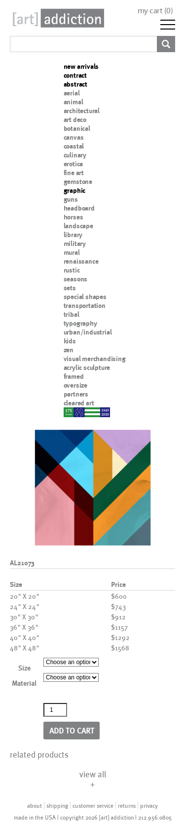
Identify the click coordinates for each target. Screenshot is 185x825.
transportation (85, 305)
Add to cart (71, 730)
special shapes (85, 297)
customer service (93, 805)
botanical (77, 128)
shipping (57, 805)
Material (24, 683)
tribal (71, 314)
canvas (74, 137)
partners (76, 394)
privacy (149, 805)
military (75, 243)
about (34, 805)
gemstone (78, 181)
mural (72, 252)
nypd (71, 412)
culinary (75, 155)
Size (24, 668)
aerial (72, 93)
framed (74, 376)
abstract (75, 84)
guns (71, 199)
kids (70, 341)
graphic (75, 190)
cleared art (79, 403)
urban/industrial (88, 332)
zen (69, 350)
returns (127, 805)
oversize (75, 385)
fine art (74, 173)
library (73, 235)
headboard (79, 208)
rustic (72, 270)
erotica (73, 164)
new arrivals (81, 66)
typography (80, 323)
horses (73, 217)
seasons (76, 279)
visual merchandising (95, 359)
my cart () (155, 10)
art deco (75, 119)
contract (75, 75)
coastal (74, 146)
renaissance (81, 261)
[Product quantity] (55, 710)
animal (73, 102)
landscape (78, 226)
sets (70, 288)
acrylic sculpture (87, 367)
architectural (82, 111)
